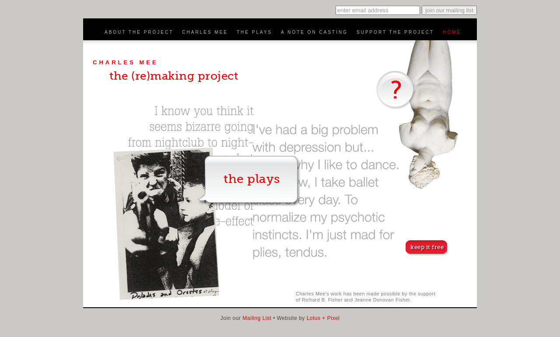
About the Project (139, 32)
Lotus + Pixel (322, 318)
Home (452, 32)
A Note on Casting (314, 32)
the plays (252, 179)
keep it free (427, 247)
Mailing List (256, 318)
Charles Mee (205, 32)
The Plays (254, 32)
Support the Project (395, 32)
